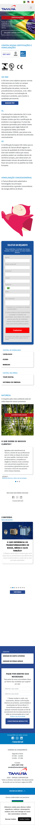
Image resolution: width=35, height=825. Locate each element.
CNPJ (7, 292)
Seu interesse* (10, 298)
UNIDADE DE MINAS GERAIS (13, 661)
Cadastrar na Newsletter (17, 721)
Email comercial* (10, 264)
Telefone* (8, 285)
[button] (15, 481)
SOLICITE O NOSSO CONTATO (13, 33)
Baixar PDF (10, 103)
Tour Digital (8, 377)
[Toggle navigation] (31, 8)
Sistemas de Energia (11, 382)
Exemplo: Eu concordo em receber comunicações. (17, 308)
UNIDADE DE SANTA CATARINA (14, 656)
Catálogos (7, 354)
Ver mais (17, 592)
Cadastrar (17, 330)
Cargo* (7, 278)
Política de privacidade (17, 716)
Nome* (7, 257)
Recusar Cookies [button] (10, 819)
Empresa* (8, 271)
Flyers (5, 359)
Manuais (6, 365)
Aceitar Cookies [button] (25, 819)
